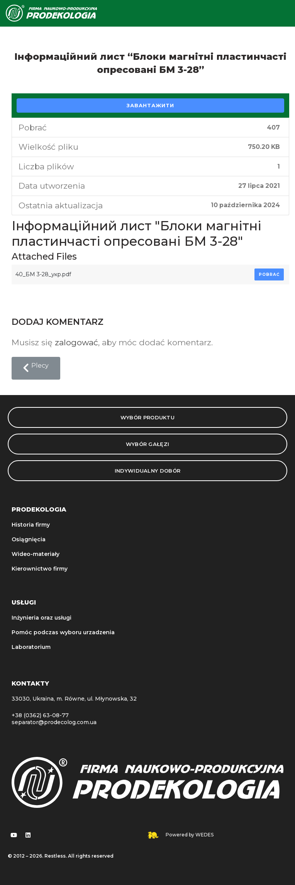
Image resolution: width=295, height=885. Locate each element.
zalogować (76, 342)
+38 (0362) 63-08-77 (40, 715)
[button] (36, 368)
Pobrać (269, 274)
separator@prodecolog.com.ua (54, 722)
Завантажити (150, 105)
